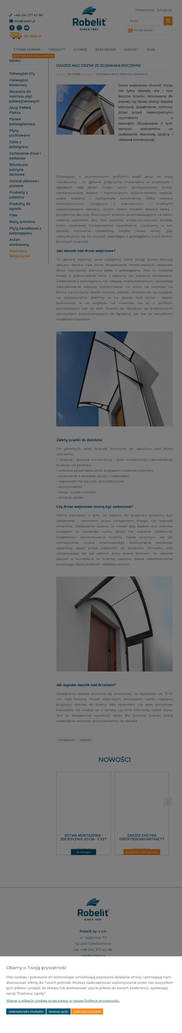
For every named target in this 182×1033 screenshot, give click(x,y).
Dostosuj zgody (58, 1011)
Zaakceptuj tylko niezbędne (26, 1011)
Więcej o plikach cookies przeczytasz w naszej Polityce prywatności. (64, 1001)
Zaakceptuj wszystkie (87, 1011)
